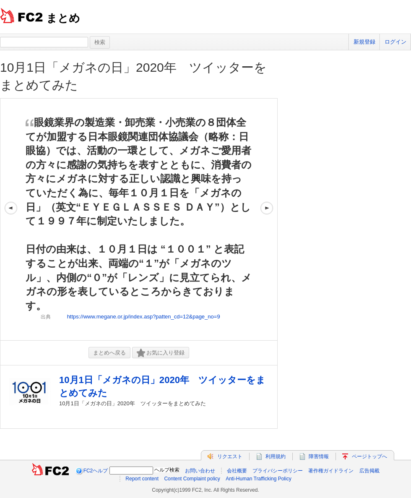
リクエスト (229, 456)
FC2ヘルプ (95, 471)
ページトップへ (369, 456)
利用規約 (275, 456)
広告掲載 (369, 471)
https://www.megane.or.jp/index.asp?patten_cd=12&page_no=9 (143, 316)
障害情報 (319, 456)
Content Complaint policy (192, 479)
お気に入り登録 (161, 353)
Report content (142, 479)
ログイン (395, 42)
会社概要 (237, 471)
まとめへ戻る (109, 352)
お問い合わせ (200, 471)
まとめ (63, 18)
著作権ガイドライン (331, 471)
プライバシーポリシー (277, 471)
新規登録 (364, 42)
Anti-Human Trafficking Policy (258, 479)
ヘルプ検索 (166, 469)
